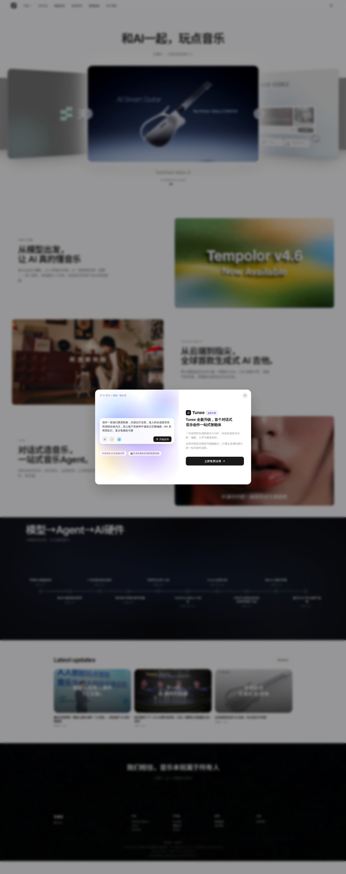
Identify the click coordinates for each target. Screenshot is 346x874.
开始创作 (162, 439)
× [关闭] (245, 395)
